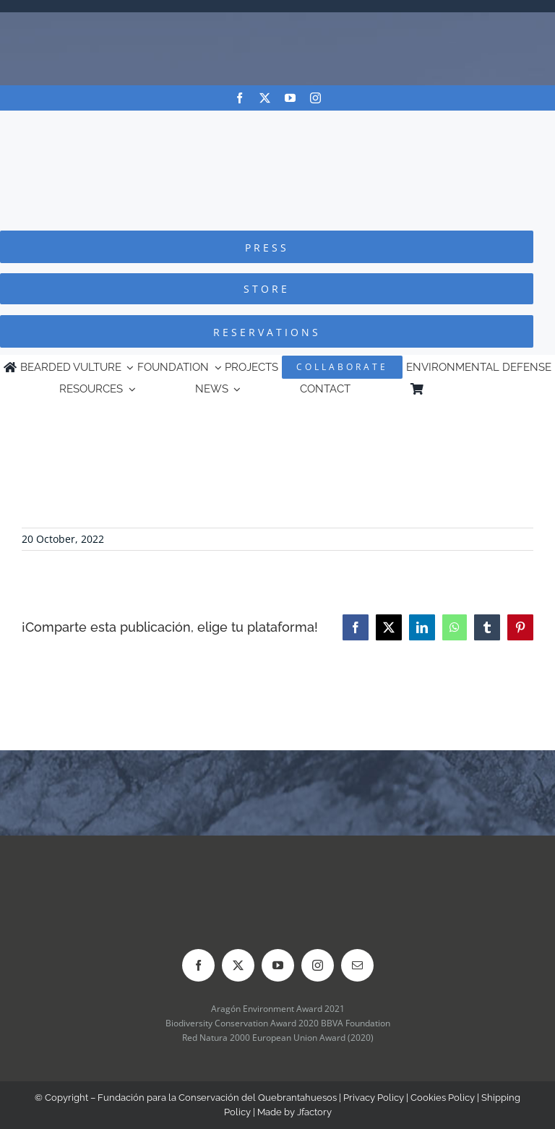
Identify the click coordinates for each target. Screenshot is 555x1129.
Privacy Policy (373, 1097)
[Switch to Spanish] (489, 388)
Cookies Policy (442, 1097)
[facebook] (239, 98)
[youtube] (290, 98)
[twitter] (264, 98)
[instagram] (315, 98)
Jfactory (314, 1112)
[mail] (357, 965)
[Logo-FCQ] (277, 124)
